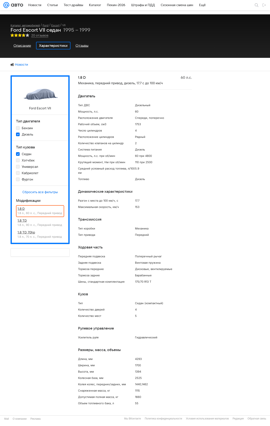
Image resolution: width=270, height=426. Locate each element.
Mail (6, 418)
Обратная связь (257, 418)
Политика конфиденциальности (163, 418)
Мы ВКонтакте (132, 418)
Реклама (35, 418)
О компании (20, 418)
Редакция (238, 418)
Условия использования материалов (207, 418)
